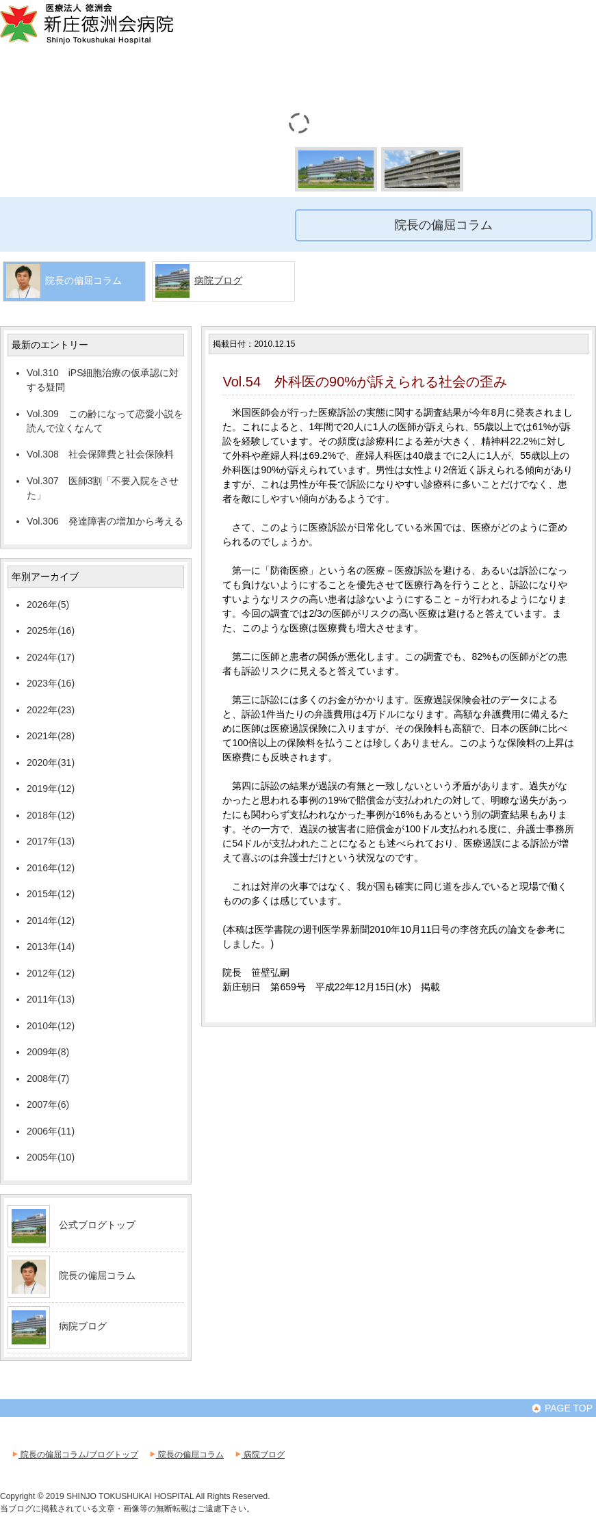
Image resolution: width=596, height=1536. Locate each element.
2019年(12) (51, 788)
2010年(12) (51, 1025)
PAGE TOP (562, 1408)
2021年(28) (51, 735)
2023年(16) (51, 683)
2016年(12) (51, 867)
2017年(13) (51, 841)
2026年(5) (48, 604)
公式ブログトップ (97, 1224)
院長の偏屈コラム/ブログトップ (74, 1454)
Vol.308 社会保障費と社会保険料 (100, 454)
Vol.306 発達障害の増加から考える (105, 521)
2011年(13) (51, 999)
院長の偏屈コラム (97, 1275)
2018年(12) (51, 815)
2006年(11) (51, 1131)
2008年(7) (48, 1078)
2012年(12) (51, 973)
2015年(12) (51, 893)
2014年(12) (51, 920)
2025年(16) (51, 630)
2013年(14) (51, 946)
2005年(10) (51, 1157)
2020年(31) (51, 762)
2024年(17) (51, 657)
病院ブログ (218, 280)
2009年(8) (48, 1051)
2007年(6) (48, 1104)
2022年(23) (51, 709)
